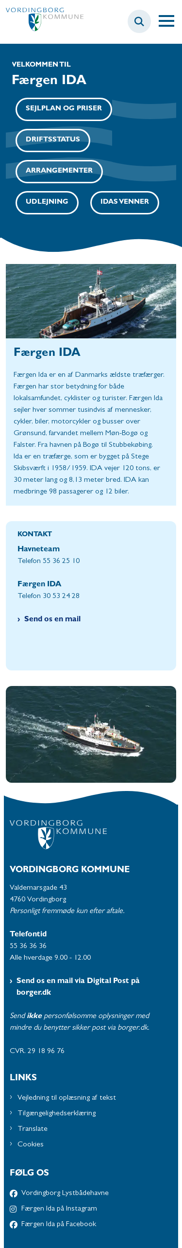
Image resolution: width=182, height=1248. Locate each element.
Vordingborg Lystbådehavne (65, 1193)
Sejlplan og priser (64, 109)
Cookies (30, 1145)
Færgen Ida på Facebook (58, 1225)
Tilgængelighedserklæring (56, 1114)
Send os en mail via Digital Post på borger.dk (78, 987)
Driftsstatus (53, 140)
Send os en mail (52, 620)
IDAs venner (124, 202)
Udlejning (47, 202)
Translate (32, 1129)
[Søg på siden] (139, 21)
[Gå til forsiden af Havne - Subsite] (41, 21)
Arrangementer (59, 171)
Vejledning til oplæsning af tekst (66, 1098)
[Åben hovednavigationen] (170, 21)
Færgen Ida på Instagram (59, 1209)
